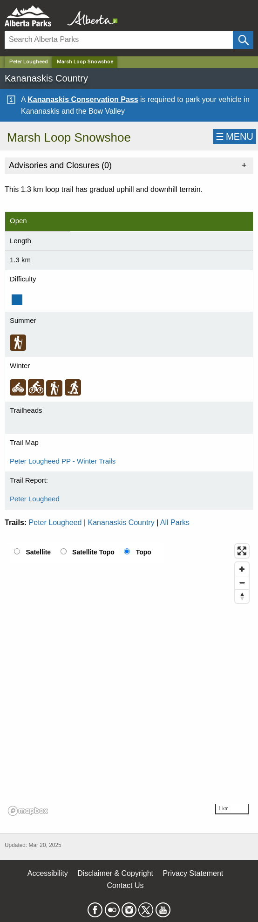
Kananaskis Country (121, 522)
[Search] (119, 40)
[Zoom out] (242, 582)
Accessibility (47, 873)
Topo (143, 552)
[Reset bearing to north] (242, 596)
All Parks (175, 522)
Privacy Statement (193, 873)
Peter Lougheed (28, 62)
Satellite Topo (93, 552)
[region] (129, 679)
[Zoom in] (242, 569)
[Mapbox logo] (27, 811)
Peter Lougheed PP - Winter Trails (62, 461)
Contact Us (125, 885)
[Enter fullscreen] (242, 551)
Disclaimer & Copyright (115, 873)
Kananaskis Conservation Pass (82, 99)
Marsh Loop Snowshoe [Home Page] (85, 62)
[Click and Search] (243, 40)
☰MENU (234, 136)
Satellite (38, 552)
